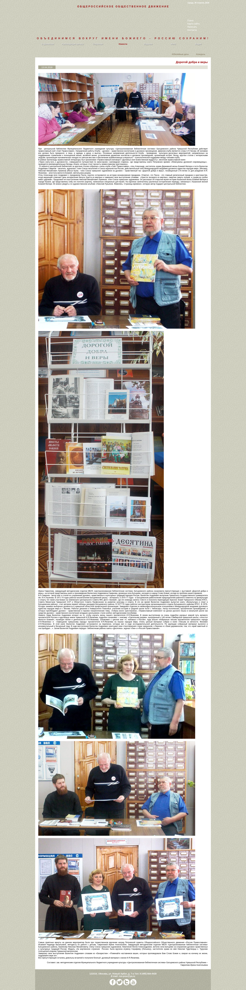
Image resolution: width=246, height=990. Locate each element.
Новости (123, 44)
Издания (148, 44)
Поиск (190, 20)
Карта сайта (193, 23)
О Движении (47, 44)
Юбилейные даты (180, 54)
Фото (173, 44)
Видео (198, 44)
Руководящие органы (73, 44)
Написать (192, 27)
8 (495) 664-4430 (148, 973)
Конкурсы (200, 54)
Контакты (192, 30)
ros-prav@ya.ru (127, 976)
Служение (98, 44)
